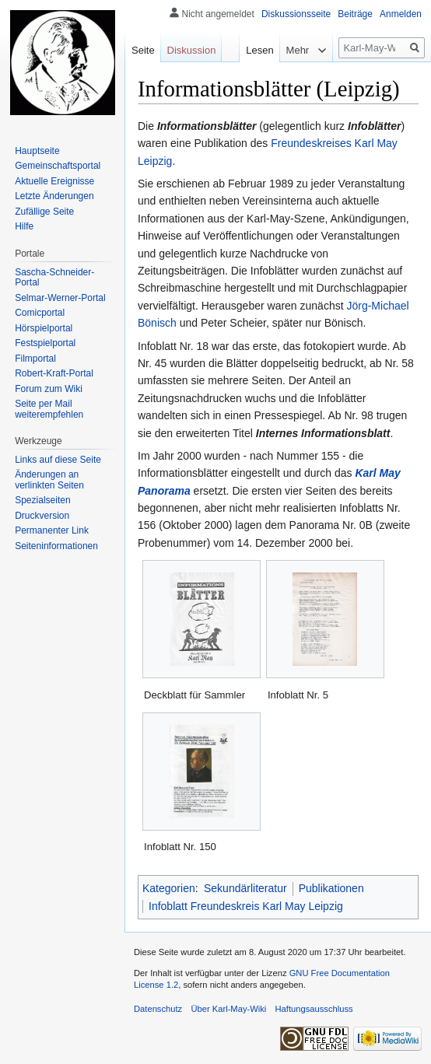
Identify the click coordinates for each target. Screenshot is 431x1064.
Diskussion (191, 50)
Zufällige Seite (44, 211)
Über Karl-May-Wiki (228, 1008)
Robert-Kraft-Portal (54, 373)
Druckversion (42, 515)
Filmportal (35, 358)
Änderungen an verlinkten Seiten (49, 480)
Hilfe (24, 226)
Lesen (251, 50)
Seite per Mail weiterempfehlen (49, 409)
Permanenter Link (52, 530)
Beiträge (355, 14)
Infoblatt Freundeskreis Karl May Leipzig (246, 906)
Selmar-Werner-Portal (60, 297)
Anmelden (401, 14)
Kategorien (168, 888)
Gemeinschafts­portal (57, 165)
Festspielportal (45, 343)
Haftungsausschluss (314, 1008)
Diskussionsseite (296, 14)
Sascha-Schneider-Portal (54, 278)
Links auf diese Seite (58, 459)
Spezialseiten (42, 500)
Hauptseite (37, 150)
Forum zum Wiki (48, 388)
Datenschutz (158, 1008)
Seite (143, 50)
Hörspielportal (43, 328)
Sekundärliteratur (245, 888)
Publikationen (331, 888)
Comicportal (40, 312)
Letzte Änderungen (54, 196)
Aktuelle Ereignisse (54, 181)
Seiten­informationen (56, 546)
